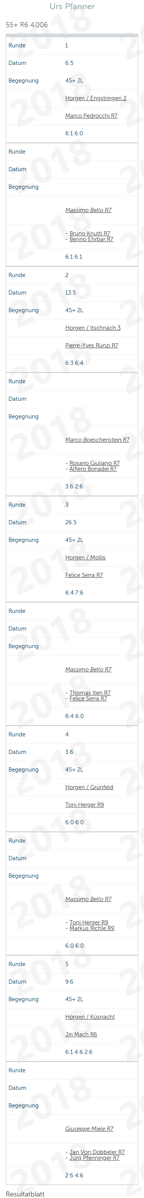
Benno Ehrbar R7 (91, 239)
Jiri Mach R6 (81, 1034)
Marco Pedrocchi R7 (91, 116)
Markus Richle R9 (92, 928)
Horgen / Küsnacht (90, 1017)
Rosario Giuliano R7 (95, 463)
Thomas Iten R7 (90, 693)
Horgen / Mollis (85, 557)
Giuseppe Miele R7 (89, 1129)
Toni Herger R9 (84, 805)
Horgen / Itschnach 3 (93, 328)
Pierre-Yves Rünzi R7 (91, 345)
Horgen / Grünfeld (89, 787)
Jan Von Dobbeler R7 (97, 1152)
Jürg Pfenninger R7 (94, 1158)
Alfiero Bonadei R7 (93, 469)
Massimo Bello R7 (88, 210)
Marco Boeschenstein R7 (97, 440)
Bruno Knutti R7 (90, 233)
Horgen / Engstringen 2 (95, 98)
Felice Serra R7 (84, 575)
